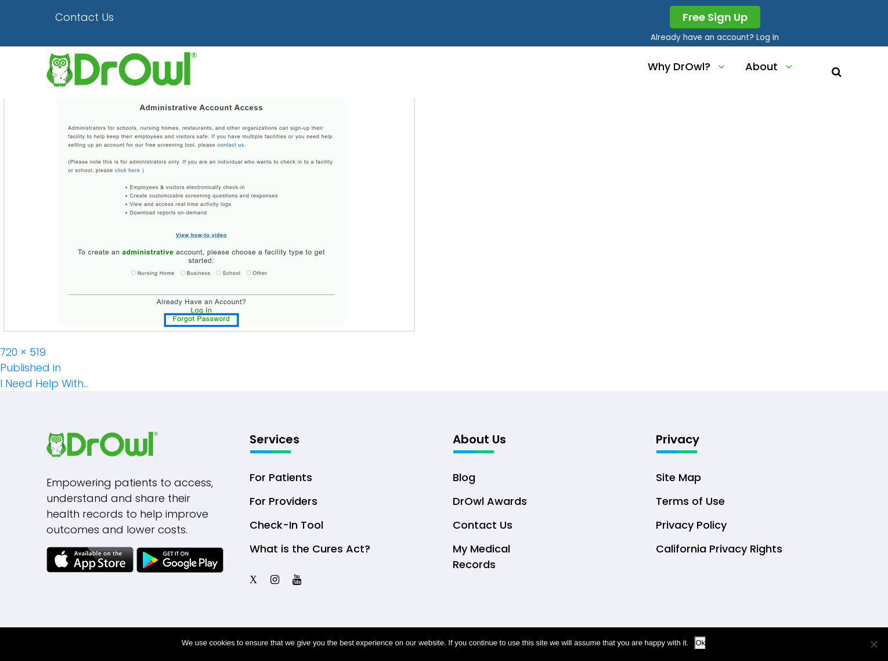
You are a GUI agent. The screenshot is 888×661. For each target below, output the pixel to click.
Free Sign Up (715, 17)
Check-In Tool (286, 525)
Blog (464, 477)
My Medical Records (481, 556)
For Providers (283, 501)
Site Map (678, 477)
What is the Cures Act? (310, 548)
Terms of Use (690, 501)
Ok (700, 642)
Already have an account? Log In (715, 37)
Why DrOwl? (679, 66)
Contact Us (84, 17)
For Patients (281, 477)
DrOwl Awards (490, 501)
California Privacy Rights (719, 548)
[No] (873, 644)
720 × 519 (23, 352)
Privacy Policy (691, 525)
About (761, 66)
